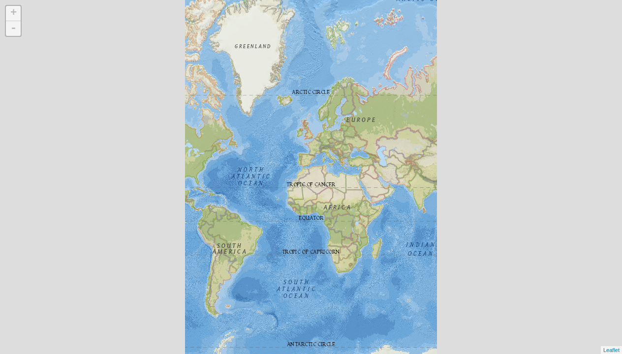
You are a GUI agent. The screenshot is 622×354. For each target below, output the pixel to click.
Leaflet (611, 350)
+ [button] (13, 13)
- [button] (13, 28)
